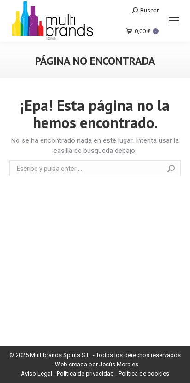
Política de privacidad (85, 373)
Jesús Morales (118, 364)
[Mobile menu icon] (174, 20)
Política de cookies (144, 373)
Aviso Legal (36, 373)
